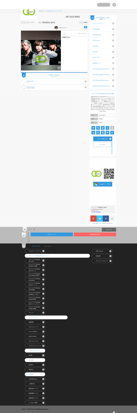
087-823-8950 (97, 212)
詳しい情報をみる (103, 139)
